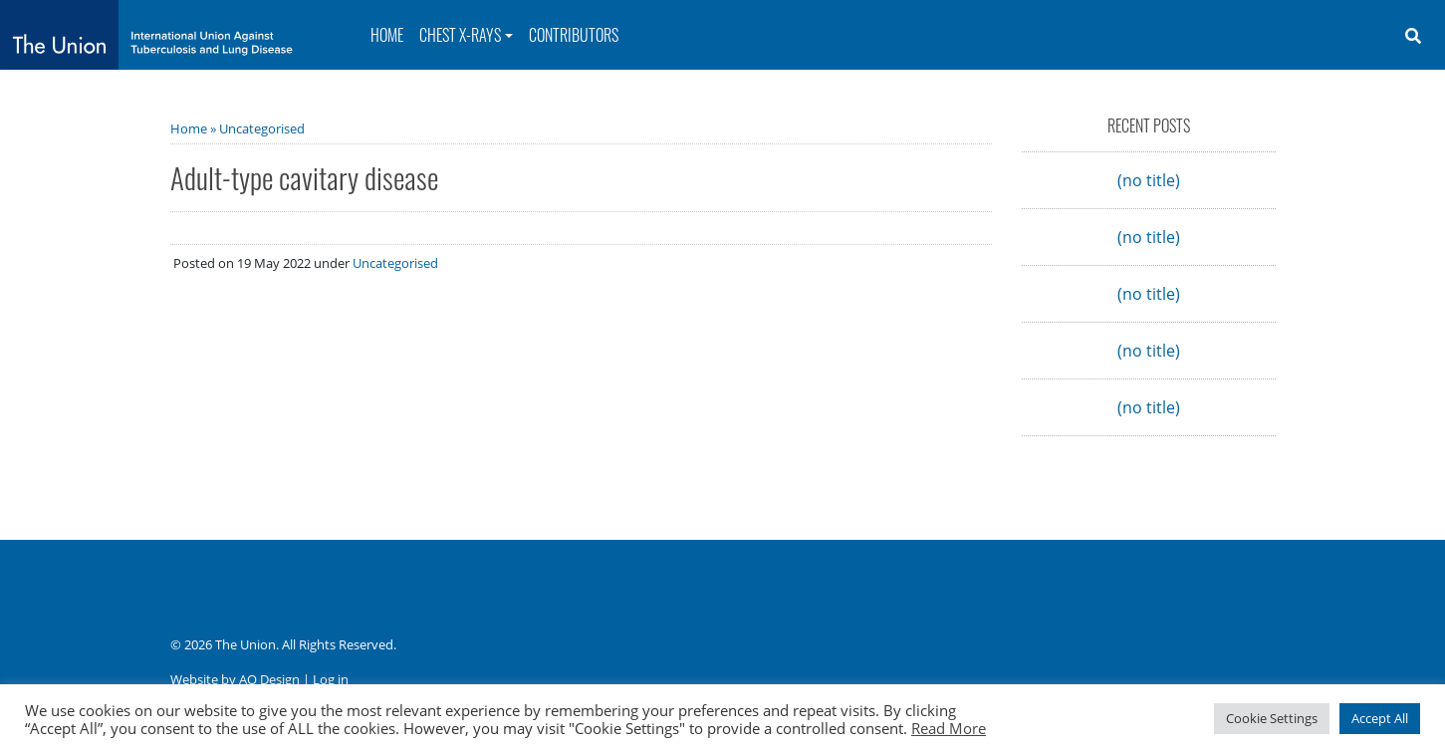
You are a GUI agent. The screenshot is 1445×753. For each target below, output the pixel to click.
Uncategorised (262, 128)
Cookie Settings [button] (1272, 718)
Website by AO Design (235, 679)
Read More (948, 728)
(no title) (1148, 180)
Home (386, 35)
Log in (331, 679)
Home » (194, 128)
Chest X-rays (460, 35)
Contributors (573, 35)
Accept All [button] (1379, 718)
